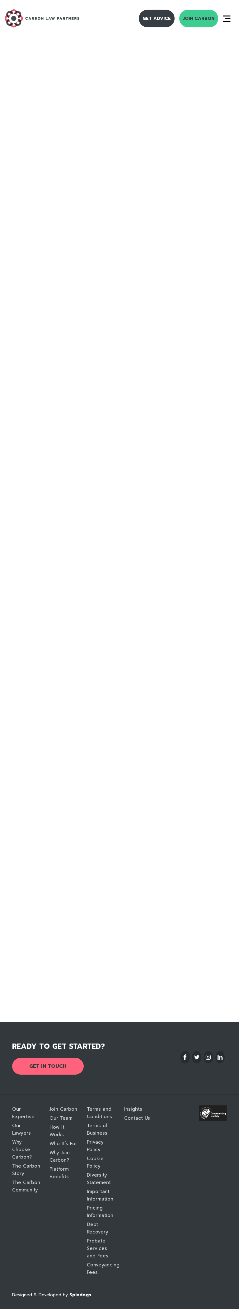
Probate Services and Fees (97, 1248)
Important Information (100, 1195)
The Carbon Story (26, 1170)
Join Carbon (198, 18)
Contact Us (137, 1118)
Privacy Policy (95, 1146)
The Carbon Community (26, 1186)
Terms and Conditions (99, 1113)
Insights (133, 1109)
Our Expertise (23, 1113)
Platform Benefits (59, 1173)
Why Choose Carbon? (22, 1149)
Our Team (61, 1118)
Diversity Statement (99, 1179)
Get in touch (48, 1066)
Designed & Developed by (51, 1295)
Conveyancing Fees (101, 1268)
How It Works (56, 1131)
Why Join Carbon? (59, 1156)
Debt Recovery (97, 1228)
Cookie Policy (95, 1162)
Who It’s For (63, 1143)
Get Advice (157, 18)
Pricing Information (100, 1212)
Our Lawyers (21, 1129)
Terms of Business (97, 1129)
